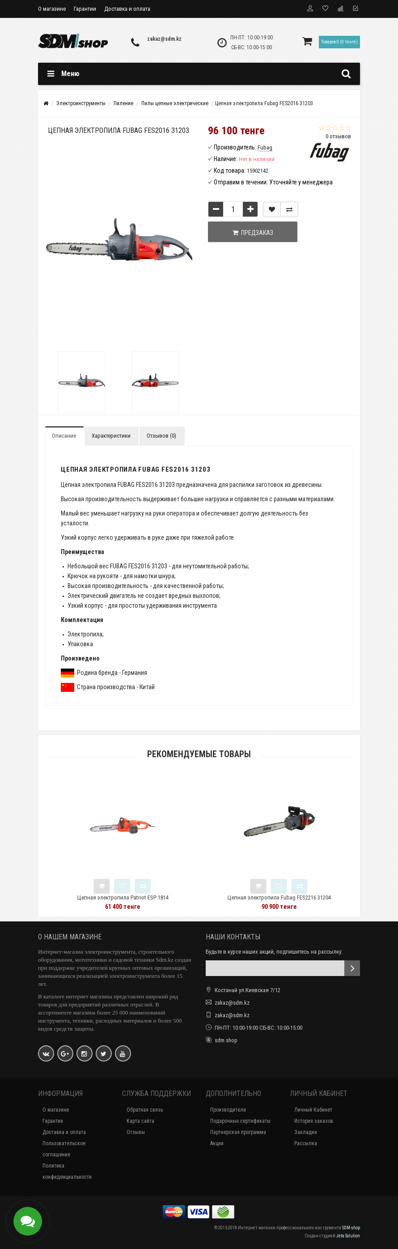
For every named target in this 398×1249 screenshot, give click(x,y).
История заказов (313, 1121)
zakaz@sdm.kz (164, 39)
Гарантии (85, 8)
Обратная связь (145, 1110)
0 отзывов (338, 136)
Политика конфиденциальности (67, 1171)
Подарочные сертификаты (240, 1121)
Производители (228, 1110)
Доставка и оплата (127, 8)
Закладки (305, 1132)
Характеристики (111, 435)
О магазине (52, 8)
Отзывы (136, 1132)
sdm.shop (226, 1040)
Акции (217, 1143)
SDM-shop (351, 1227)
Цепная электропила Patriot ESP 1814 (145, 897)
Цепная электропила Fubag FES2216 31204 (301, 897)
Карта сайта (140, 1121)
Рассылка (305, 1143)
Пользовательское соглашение (63, 1149)
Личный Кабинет (313, 1110)
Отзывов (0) (161, 435)
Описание (64, 435)
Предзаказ (253, 232)
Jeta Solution (348, 1235)
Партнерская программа (238, 1132)
